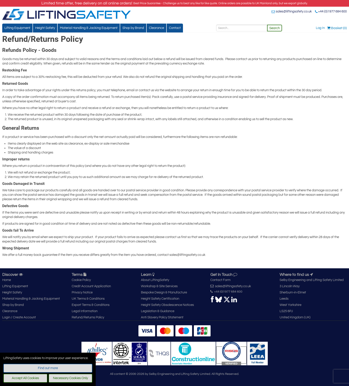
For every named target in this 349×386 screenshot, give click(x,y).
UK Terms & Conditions (88, 298)
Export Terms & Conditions (91, 305)
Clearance (156, 28)
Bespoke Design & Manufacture (164, 292)
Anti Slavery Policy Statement (162, 317)
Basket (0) (337, 28)
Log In (320, 28)
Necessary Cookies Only (70, 378)
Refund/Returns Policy (88, 317)
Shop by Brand (133, 28)
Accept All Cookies (25, 378)
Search (274, 28)
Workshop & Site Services (159, 286)
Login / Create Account (19, 317)
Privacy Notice (82, 292)
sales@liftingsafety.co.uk (294, 11)
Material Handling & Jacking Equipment (89, 28)
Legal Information (84, 311)
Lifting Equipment (17, 28)
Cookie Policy (81, 280)
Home (6, 280)
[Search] (241, 28)
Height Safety (45, 28)
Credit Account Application (91, 286)
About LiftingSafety (155, 280)
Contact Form (220, 280)
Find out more (48, 368)
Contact (175, 28)
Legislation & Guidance (157, 311)
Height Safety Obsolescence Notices (167, 305)
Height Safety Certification (160, 298)
